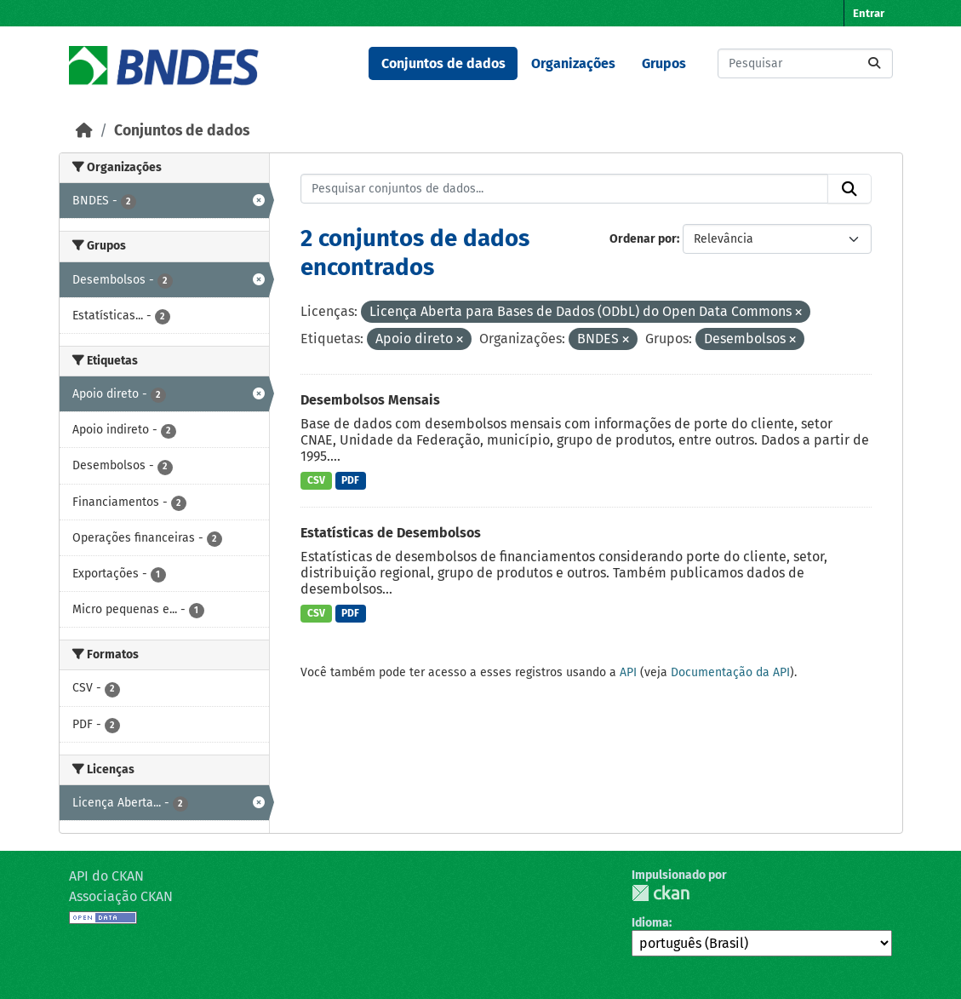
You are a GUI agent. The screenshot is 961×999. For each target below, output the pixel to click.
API (628, 672)
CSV (316, 480)
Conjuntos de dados (443, 63)
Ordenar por (643, 239)
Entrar (868, 13)
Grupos (664, 63)
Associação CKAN (121, 896)
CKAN (660, 893)
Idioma (650, 923)
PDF (350, 480)
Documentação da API (730, 672)
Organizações (573, 63)
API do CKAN (106, 876)
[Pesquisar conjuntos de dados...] (805, 63)
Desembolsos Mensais (370, 400)
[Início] (84, 131)
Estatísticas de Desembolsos (390, 533)
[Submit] (874, 63)
